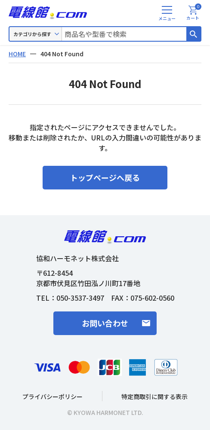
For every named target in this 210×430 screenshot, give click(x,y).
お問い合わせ (105, 323)
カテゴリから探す (32, 33)
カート (193, 13)
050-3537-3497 (80, 298)
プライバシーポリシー (52, 396)
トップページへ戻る (105, 177)
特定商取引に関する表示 (154, 396)
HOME (17, 53)
